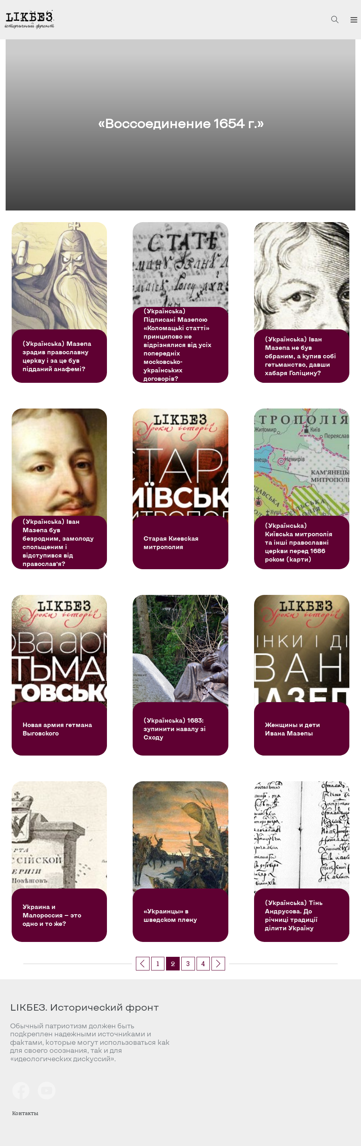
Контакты (25, 1113)
